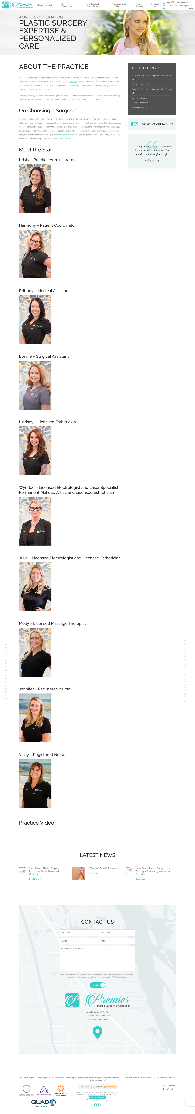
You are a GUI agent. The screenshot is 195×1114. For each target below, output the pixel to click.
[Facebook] (165, 1088)
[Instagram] (173, 1088)
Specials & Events (139, 98)
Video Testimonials (140, 102)
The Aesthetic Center (119, 5)
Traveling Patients (139, 107)
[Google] (169, 1088)
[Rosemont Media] (97, 1104)
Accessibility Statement (97, 1097)
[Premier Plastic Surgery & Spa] (17, 4)
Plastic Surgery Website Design (97, 1100)
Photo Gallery (139, 5)
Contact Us (155, 5)
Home (40, 5)
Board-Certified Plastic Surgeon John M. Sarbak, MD (152, 77)
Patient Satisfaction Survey (143, 84)
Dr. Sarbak (73, 81)
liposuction (83, 130)
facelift (117, 134)
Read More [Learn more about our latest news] (34, 879)
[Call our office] (178, 2)
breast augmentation (64, 134)
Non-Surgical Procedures (92, 5)
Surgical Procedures (66, 5)
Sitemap (114, 1094)
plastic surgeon (40, 118)
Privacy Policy (105, 1094)
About (49, 5)
